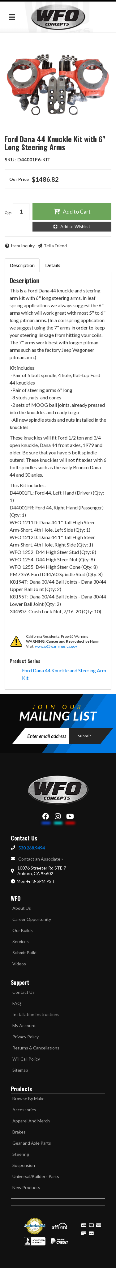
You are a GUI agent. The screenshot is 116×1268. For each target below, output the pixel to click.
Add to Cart (77, 211)
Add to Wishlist (75, 226)
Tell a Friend (55, 245)
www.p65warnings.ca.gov (56, 646)
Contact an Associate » (40, 859)
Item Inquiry (23, 245)
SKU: (10, 159)
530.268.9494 (31, 847)
